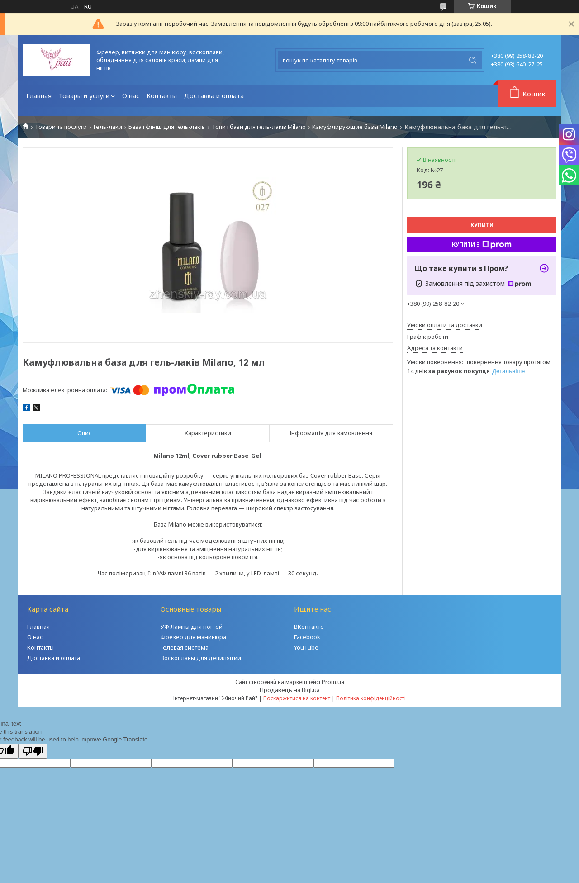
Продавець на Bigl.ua (290, 690)
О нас (130, 95)
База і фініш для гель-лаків (166, 127)
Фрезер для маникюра (193, 637)
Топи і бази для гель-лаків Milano (259, 127)
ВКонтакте (309, 626)
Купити (482, 225)
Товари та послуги (61, 127)
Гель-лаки (108, 127)
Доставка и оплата (214, 95)
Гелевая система (185, 647)
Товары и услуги (84, 95)
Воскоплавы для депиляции (201, 658)
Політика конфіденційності (371, 698)
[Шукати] (473, 60)
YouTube (306, 647)
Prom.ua (333, 682)
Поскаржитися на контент (296, 698)
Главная (39, 95)
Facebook (307, 637)
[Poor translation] (33, 751)
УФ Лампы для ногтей (192, 626)
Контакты (162, 95)
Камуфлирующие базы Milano (355, 127)
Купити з (482, 245)
